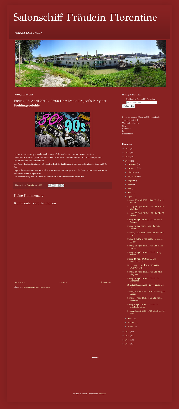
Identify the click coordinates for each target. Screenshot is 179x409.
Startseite (63, 282)
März (130, 318)
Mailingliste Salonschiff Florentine (140, 99)
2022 (127, 153)
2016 (127, 335)
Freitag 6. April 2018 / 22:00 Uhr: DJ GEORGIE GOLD (142, 305)
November (132, 168)
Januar (131, 326)
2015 (127, 340)
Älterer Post (106, 282)
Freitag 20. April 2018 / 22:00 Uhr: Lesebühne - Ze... (141, 260)
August (131, 180)
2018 (127, 161)
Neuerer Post (20, 282)
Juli (129, 184)
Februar (131, 322)
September (132, 176)
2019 (127, 156)
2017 (127, 331)
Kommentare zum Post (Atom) (37, 287)
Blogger (102, 393)
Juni (130, 188)
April (130, 196)
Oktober (131, 172)
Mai (130, 192)
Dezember (132, 164)
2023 (127, 148)
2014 (127, 344)
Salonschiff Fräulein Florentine (85, 17)
